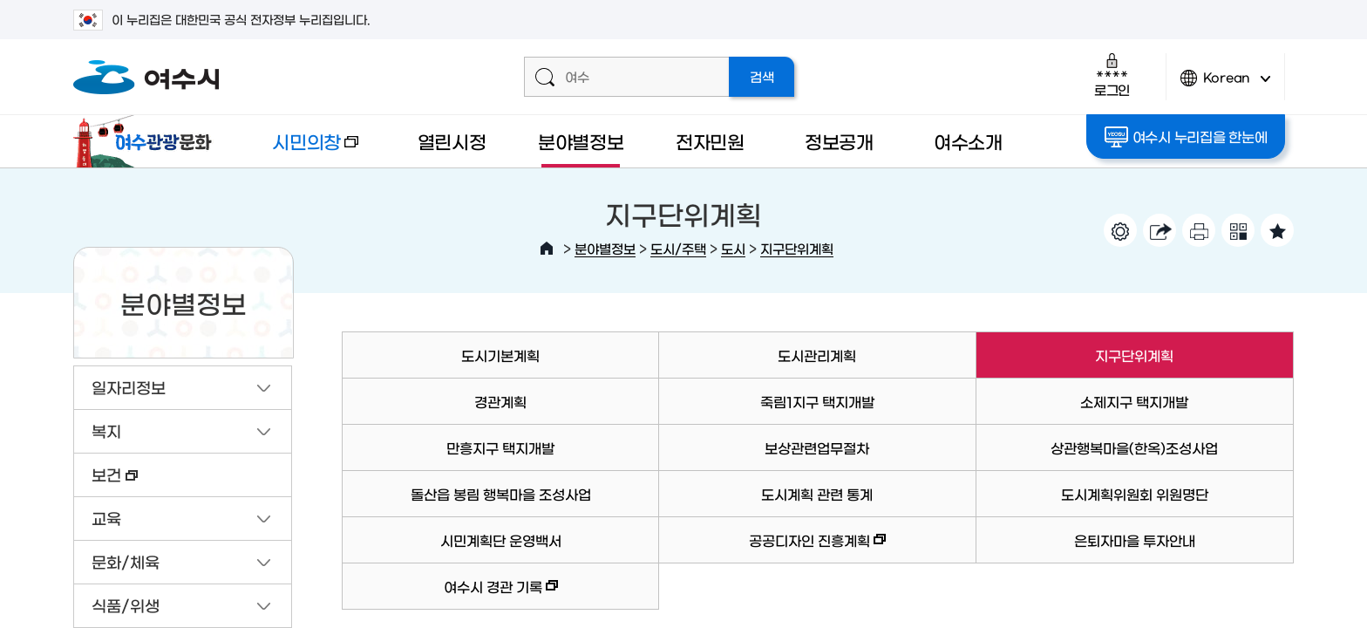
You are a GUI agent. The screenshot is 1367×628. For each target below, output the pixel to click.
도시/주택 (678, 248)
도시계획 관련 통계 (817, 494)
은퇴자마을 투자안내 (1134, 540)
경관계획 (500, 401)
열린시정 (452, 141)
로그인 (1112, 74)
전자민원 (710, 141)
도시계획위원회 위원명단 (1134, 494)
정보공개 (839, 141)
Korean (1225, 85)
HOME (547, 249)
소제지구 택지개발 (1134, 401)
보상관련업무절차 (817, 447)
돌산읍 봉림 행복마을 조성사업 (501, 494)
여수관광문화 (147, 141)
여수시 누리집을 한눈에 (1186, 136)
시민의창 (300, 149)
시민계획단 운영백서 (500, 540)
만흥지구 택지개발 (500, 447)
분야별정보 (581, 141)
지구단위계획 (796, 248)
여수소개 (968, 141)
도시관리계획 (817, 355)
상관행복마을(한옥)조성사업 (1134, 447)
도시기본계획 (500, 355)
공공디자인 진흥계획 (772, 548)
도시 (733, 248)
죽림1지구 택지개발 (817, 401)
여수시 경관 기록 (450, 594)
